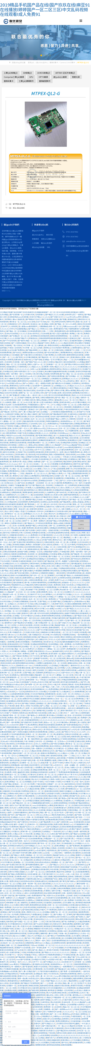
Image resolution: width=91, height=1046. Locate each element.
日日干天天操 (41, 321)
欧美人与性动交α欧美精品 (13, 390)
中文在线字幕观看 (37, 694)
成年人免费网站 (24, 653)
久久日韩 (21, 495)
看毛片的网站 (55, 746)
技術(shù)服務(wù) (48, 239)
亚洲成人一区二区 (82, 886)
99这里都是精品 (21, 329)
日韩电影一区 (70, 872)
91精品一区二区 (71, 656)
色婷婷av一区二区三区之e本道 (50, 611)
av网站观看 (73, 850)
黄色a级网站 (46, 537)
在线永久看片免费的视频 (59, 416)
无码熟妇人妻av (11, 319)
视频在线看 (7, 779)
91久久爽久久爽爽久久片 (65, 487)
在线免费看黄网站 (65, 464)
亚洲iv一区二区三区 (55, 592)
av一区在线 (20, 691)
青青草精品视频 (47, 476)
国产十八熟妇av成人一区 (43, 388)
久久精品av (46, 943)
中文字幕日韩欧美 (30, 357)
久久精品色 (50, 438)
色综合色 (31, 454)
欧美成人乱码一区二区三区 (34, 419)
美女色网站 (10, 744)
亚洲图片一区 (47, 914)
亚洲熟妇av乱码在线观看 (49, 502)
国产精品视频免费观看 (40, 746)
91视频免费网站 (16, 556)
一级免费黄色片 (67, 966)
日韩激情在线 (56, 378)
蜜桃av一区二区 (50, 722)
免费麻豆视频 (40, 1045)
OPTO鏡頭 (43, 77)
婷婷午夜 (76, 464)
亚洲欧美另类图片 (76, 340)
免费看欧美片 (72, 649)
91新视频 (44, 627)
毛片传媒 (59, 575)
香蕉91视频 (37, 853)
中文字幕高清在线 (14, 924)
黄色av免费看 (71, 390)
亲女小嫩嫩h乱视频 (12, 378)
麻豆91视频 (41, 530)
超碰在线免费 (10, 423)
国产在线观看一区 (16, 314)
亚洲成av (37, 615)
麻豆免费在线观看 (59, 708)
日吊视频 (70, 741)
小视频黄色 (25, 459)
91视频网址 (43, 779)
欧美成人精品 (20, 457)
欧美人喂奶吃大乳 (28, 912)
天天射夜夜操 (75, 1021)
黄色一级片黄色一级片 (14, 374)
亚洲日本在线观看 (11, 393)
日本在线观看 (75, 1019)
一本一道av (61, 1026)
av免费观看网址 (77, 348)
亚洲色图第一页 (9, 829)
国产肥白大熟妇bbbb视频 (75, 364)
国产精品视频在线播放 (81, 914)
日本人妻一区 (52, 1004)
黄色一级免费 (34, 1000)
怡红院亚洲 (20, 943)
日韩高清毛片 (13, 324)
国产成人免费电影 (68, 921)
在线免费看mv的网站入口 (78, 1004)
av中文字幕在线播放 (78, 402)
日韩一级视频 (67, 893)
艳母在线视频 (6, 663)
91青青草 (9, 359)
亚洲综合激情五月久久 (34, 661)
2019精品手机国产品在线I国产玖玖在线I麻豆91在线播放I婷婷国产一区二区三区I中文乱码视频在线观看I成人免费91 (45, 9)
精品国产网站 (52, 499)
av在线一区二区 (9, 409)
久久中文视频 (58, 919)
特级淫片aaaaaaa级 (14, 435)
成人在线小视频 (74, 898)
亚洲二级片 (56, 843)
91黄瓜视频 (41, 596)
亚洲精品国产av (68, 601)
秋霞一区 (35, 760)
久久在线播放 (44, 1042)
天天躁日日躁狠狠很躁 (73, 604)
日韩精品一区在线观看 (64, 990)
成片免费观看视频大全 (74, 331)
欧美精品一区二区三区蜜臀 (49, 589)
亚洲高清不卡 (37, 385)
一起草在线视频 (47, 478)
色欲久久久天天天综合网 (81, 395)
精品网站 (13, 917)
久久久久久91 (68, 1011)
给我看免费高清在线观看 (20, 694)
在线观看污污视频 (53, 793)
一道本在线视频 (64, 559)
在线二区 (41, 423)
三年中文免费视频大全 (24, 848)
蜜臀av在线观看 (64, 554)
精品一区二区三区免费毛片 (25, 649)
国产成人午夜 (30, 938)
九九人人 (48, 919)
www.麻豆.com (60, 608)
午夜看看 (26, 955)
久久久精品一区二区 (46, 350)
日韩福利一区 (46, 340)
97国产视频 (37, 359)
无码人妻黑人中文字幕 (59, 566)
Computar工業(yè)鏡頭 (14, 77)
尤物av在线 (80, 639)
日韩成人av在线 (55, 732)
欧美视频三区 (49, 385)
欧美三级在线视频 (65, 393)
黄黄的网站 (14, 385)
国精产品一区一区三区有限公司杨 (31, 393)
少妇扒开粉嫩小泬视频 (52, 781)
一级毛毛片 (70, 708)
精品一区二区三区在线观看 (16, 364)
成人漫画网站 (23, 902)
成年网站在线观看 (53, 1045)
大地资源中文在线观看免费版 (57, 898)
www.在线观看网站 (39, 805)
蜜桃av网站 (33, 445)
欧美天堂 (64, 822)
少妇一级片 (78, 483)
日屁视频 (35, 988)
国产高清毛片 (63, 499)
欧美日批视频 (69, 919)
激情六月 (69, 468)
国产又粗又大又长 (65, 623)
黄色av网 (80, 390)
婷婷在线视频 (60, 321)
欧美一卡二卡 (48, 947)
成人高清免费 (38, 672)
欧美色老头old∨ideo (24, 665)
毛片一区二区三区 (25, 464)
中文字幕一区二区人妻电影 (33, 345)
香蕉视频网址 (28, 578)
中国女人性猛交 (20, 511)
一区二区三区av (35, 1016)
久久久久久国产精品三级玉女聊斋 (40, 876)
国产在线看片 (31, 530)
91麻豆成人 (35, 573)
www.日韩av (81, 454)
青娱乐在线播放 (65, 791)
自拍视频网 (57, 902)
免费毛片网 (70, 321)
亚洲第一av (40, 898)
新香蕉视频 (4, 917)
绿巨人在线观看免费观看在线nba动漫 (61, 940)
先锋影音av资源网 (51, 777)
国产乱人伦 (61, 381)
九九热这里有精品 (81, 653)
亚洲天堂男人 (61, 895)
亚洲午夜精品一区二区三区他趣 (44, 888)
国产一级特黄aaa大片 (63, 1009)
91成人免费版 (63, 796)
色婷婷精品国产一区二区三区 (51, 646)
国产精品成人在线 (42, 471)
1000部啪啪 (64, 530)
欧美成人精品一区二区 (76, 748)
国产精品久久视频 (7, 578)
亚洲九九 (3, 431)
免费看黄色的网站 (57, 613)
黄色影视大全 (26, 426)
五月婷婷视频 (37, 1007)
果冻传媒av (51, 715)
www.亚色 (31, 321)
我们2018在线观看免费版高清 (59, 395)
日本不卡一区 (37, 962)
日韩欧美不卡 (70, 350)
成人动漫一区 (19, 400)
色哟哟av (47, 348)
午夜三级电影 (29, 741)
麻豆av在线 (46, 566)
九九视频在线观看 (54, 938)
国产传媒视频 (18, 940)
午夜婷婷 (8, 345)
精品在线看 (52, 796)
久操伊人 (9, 812)
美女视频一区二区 (46, 734)
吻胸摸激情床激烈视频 (40, 803)
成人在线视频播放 (65, 978)
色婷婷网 (31, 995)
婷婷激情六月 (11, 902)
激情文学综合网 (54, 670)
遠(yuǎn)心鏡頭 (60, 77)
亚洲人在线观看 (19, 525)
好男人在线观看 (25, 532)
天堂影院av (46, 744)
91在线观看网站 (6, 582)
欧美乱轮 (6, 575)
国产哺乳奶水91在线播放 (61, 383)
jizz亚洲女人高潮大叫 (82, 990)
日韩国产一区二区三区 (55, 784)
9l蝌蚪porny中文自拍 (61, 1016)
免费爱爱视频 (15, 459)
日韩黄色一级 (49, 1009)
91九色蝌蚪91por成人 (75, 720)
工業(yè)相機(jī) (11, 72)
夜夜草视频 (41, 907)
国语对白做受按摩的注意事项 (27, 440)
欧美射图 (85, 580)
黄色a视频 (79, 919)
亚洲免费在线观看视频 (35, 452)
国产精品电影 (20, 957)
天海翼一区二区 (83, 926)
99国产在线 (22, 433)
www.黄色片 (14, 964)
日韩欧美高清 (16, 492)
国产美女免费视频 (7, 687)
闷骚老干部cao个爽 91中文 (68, 774)
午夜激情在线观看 (68, 634)
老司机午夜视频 (54, 867)
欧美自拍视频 (13, 644)
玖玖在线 (32, 822)
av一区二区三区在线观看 (61, 426)
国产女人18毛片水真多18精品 (71, 480)
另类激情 (54, 464)
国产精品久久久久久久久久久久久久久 (56, 952)
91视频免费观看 (51, 587)
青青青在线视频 (74, 808)
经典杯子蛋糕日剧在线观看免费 (76, 613)
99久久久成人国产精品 (45, 606)
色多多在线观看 (30, 907)
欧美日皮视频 (65, 402)
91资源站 (50, 362)
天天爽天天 (9, 506)
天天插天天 (15, 831)
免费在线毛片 (16, 909)
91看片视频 (67, 1000)
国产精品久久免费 (55, 473)
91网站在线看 (71, 717)
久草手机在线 (47, 729)
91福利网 (58, 483)
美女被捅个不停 (32, 589)
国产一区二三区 (56, 1014)
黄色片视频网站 (67, 637)
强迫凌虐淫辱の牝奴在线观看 (34, 421)
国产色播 (63, 319)
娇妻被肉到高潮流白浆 (47, 440)
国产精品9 (74, 834)
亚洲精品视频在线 (47, 563)
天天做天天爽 (29, 314)
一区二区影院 (73, 336)
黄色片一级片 (40, 940)
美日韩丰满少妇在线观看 (37, 713)
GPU (31, 77)
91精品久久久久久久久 (76, 385)
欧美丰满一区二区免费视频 (31, 831)
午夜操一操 (62, 933)
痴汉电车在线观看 (78, 976)
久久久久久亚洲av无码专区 (29, 333)
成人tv (56, 435)
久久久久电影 (53, 957)
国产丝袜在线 (61, 492)
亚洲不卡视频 (58, 762)
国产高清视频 (75, 845)
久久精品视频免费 (34, 786)
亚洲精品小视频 (48, 324)
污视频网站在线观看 (55, 409)
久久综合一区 (84, 933)
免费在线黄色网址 (62, 1021)
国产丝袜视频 (54, 682)
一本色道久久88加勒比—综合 (50, 679)
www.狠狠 (38, 468)
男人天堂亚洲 (84, 947)
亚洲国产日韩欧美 (25, 397)
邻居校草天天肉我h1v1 (47, 1030)
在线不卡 (87, 644)
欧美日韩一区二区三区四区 (20, 770)
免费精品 (75, 779)
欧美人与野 (85, 668)
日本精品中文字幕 (38, 959)
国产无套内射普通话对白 (72, 725)
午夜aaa (33, 945)
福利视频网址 (29, 506)
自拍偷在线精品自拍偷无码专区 (28, 478)
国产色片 (11, 815)
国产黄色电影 (30, 504)
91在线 (6, 860)
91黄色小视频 (54, 779)
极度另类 (21, 319)
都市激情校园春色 (32, 864)
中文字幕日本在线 (24, 988)
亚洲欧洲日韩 (55, 1042)
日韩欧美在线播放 (47, 573)
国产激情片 (20, 696)
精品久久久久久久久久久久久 (65, 367)
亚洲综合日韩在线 (60, 701)
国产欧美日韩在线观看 (30, 909)
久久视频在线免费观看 (8, 670)
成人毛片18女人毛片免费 (9, 914)
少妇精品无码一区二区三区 (63, 928)
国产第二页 (7, 468)
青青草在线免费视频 (19, 554)
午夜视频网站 (40, 506)
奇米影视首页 (34, 765)
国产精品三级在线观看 (70, 438)
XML (48, 247)
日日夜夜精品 (56, 1019)
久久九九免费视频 (31, 535)
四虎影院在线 (25, 914)
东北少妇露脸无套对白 (82, 848)
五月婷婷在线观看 (64, 578)
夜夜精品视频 (53, 881)
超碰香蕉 (61, 468)
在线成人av (41, 499)
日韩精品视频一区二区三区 (28, 755)
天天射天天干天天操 (25, 604)
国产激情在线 (20, 639)
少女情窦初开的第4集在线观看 (19, 668)
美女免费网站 (33, 725)
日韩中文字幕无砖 (27, 471)
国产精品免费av (66, 502)
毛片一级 (84, 841)
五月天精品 (4, 314)
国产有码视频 (44, 414)
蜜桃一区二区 (78, 504)
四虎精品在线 (38, 587)
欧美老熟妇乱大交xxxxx (43, 651)
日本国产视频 (46, 540)
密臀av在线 (8, 824)
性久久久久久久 (30, 630)
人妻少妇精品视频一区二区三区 (74, 540)
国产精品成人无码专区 (9, 412)
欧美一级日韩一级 (15, 746)
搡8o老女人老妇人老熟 (55, 995)
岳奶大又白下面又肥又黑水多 (21, 805)
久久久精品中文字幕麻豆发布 (41, 497)
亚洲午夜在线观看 (16, 547)
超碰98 (3, 485)
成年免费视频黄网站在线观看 (23, 663)
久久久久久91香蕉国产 (9, 559)
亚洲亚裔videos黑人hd (16, 431)
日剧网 (10, 637)
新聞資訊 (35, 239)
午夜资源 (11, 706)
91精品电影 (63, 665)
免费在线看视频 (40, 585)
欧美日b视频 (76, 888)
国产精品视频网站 (82, 803)
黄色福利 (73, 722)
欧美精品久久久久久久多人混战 (36, 514)
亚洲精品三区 (83, 442)
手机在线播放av (54, 966)
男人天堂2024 (23, 926)
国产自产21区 (18, 419)
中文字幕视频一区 (64, 587)
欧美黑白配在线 (41, 881)
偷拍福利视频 (58, 651)
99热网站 (11, 480)
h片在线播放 (59, 947)
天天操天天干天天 (34, 594)
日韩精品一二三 (77, 950)
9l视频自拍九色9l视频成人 (66, 696)
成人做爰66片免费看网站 (50, 739)
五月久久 (37, 744)
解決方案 (49, 235)
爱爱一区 (74, 706)
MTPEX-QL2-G (83, 62)
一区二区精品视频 (26, 860)
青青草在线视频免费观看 (38, 732)
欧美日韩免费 (42, 592)
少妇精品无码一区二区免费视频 (65, 485)
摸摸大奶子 (50, 1038)
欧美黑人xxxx (43, 509)
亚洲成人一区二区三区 (41, 464)
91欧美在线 (72, 338)
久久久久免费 (37, 1009)
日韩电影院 (42, 931)
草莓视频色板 (19, 568)
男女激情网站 (11, 388)
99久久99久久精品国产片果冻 (38, 343)
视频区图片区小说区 (25, 388)
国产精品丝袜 (43, 637)
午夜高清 (14, 561)
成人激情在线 (10, 440)
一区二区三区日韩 (75, 703)
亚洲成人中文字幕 (11, 407)
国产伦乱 (64, 1042)
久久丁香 (66, 473)
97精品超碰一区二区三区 (61, 997)
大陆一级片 (79, 781)
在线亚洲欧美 (32, 874)
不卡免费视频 (52, 909)
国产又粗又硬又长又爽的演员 (32, 355)
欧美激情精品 (44, 554)
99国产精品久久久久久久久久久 (12, 938)
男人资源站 (82, 722)
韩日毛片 (52, 514)
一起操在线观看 (53, 530)
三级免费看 (10, 642)
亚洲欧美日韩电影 (25, 561)
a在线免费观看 (73, 992)
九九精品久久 (64, 466)
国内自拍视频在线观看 (8, 976)
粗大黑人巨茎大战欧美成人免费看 (62, 333)
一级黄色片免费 (45, 383)
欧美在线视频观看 (7, 950)
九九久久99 (57, 535)
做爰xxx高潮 (58, 523)
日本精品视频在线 (11, 973)
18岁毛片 (17, 703)
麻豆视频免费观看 (83, 881)
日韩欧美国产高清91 (51, 551)
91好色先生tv (46, 860)
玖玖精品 (50, 596)
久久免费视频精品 (52, 689)
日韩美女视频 (13, 793)
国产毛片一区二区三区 (38, 575)
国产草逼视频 (28, 966)
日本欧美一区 (79, 962)
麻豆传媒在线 (25, 689)
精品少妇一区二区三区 (71, 1007)
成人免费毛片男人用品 (18, 461)
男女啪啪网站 (21, 518)
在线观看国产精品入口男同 (56, 419)
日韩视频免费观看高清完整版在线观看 (53, 338)
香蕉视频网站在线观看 (75, 355)
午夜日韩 (51, 1033)
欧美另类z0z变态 (32, 886)
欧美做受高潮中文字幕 (29, 836)
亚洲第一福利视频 (80, 831)
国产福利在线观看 (76, 511)
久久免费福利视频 (67, 817)
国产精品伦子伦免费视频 (9, 826)
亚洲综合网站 (39, 919)
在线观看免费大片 (57, 900)
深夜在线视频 (70, 454)
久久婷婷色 (7, 402)
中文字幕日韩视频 (45, 535)
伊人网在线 (54, 459)
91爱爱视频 (59, 606)
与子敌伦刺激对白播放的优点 (48, 971)
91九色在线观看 (33, 1002)
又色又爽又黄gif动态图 (41, 374)
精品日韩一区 (21, 786)
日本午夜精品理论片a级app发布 (12, 684)
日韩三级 (51, 713)
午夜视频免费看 (6, 753)
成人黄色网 (14, 476)
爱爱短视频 (4, 762)
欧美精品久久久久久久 (70, 378)
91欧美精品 (84, 378)
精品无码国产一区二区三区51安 (25, 753)
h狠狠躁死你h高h (82, 708)
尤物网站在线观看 (60, 729)
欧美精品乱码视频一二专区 (49, 480)
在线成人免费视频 (54, 585)
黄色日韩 (63, 459)
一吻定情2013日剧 (69, 891)
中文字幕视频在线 (26, 758)
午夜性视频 (30, 736)
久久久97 (77, 549)
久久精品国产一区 (11, 592)
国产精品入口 (33, 329)
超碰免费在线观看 (63, 532)
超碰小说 (79, 321)
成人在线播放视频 (36, 926)
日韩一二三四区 (48, 331)
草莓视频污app (81, 864)
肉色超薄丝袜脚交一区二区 (37, 442)
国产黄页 (82, 862)
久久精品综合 (16, 919)
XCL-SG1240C (19, 207)
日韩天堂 (52, 516)
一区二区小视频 (11, 988)
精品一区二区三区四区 (8, 625)
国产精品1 (82, 459)
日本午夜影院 (38, 561)
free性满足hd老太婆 (54, 959)
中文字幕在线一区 (60, 748)
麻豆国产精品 (52, 521)
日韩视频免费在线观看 (36, 992)
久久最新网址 (50, 492)
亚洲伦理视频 (23, 985)
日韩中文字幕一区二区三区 (15, 499)
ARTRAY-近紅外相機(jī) (65, 72)
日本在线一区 (40, 741)
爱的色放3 (47, 926)
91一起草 (60, 452)
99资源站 (79, 544)
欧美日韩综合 (76, 357)
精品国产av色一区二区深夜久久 (15, 594)
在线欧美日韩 (47, 620)
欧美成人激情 (44, 445)
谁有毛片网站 (28, 810)
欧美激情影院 (20, 867)
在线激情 (71, 371)
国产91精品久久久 (49, 1023)
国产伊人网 (85, 682)
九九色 (68, 668)
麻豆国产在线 (74, 796)
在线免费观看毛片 (60, 808)
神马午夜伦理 (10, 518)
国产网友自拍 (34, 812)
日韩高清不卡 (13, 540)
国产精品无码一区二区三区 (48, 357)
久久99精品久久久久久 (73, 580)
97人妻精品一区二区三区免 (65, 596)
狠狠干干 (23, 725)
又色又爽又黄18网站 (53, 921)
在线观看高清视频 (81, 471)
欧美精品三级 (51, 668)
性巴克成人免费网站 (79, 1014)
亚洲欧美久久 (68, 800)
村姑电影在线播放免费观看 (62, 412)
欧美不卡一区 (28, 521)
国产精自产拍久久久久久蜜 (36, 362)
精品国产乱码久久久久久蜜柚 (64, 855)
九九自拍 (40, 762)
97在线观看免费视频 (17, 734)
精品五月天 (18, 506)
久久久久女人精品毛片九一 (56, 907)
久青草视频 (41, 715)
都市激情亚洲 (71, 789)
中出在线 (58, 642)
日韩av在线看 (49, 1021)
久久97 (56, 620)
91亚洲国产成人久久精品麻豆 (59, 691)
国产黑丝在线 (26, 729)
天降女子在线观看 (32, 706)
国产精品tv (44, 549)
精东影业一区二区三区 (18, 321)
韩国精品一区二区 (58, 862)
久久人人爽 (27, 962)
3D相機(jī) (27, 72)
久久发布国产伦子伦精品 (62, 594)
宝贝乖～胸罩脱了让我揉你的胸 (67, 561)
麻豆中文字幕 (39, 608)
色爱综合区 (28, 359)
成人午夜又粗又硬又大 (47, 874)
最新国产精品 (31, 499)
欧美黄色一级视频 (82, 959)
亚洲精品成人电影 (40, 973)
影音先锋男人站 (21, 454)
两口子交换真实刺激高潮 (9, 969)
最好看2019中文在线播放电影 (51, 988)
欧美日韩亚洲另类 (60, 992)
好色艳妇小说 (62, 715)
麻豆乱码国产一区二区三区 (30, 378)
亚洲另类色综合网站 (26, 881)
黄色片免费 (24, 905)
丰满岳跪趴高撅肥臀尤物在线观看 (46, 570)
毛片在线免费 (49, 969)
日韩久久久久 (29, 940)
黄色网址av (67, 1014)
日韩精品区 (45, 378)
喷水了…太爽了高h (71, 713)
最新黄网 (77, 924)
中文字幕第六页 (68, 781)
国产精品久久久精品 (19, 627)
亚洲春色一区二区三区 (64, 549)
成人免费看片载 (39, 710)
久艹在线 (60, 599)
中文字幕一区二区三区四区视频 (58, 736)
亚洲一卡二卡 (82, 891)
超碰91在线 (72, 1033)
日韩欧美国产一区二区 (8, 397)
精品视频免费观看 (60, 876)
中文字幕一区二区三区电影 (33, 348)
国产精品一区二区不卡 (71, 841)
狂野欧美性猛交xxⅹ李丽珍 (53, 447)
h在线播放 (16, 355)
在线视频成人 (15, 869)
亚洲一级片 (86, 1028)
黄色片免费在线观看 (69, 670)
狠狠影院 (77, 447)
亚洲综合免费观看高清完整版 (71, 826)
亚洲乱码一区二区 (8, 943)
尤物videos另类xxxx (43, 815)
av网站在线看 (42, 525)
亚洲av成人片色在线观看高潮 (12, 741)
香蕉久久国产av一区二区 (36, 364)
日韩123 (6, 416)
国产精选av (62, 798)
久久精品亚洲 (75, 433)
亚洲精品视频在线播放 (68, 570)
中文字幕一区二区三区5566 (64, 857)
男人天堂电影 (72, 542)
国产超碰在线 (18, 580)
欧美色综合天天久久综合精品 (36, 691)
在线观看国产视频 (41, 817)
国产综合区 (17, 352)
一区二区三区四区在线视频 (81, 860)
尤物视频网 (67, 407)
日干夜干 (22, 559)
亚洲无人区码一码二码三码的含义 (69, 694)
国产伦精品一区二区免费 (63, 914)
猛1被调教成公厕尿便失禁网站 (50, 369)
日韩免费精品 (5, 627)
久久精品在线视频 (67, 343)
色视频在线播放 (19, 544)
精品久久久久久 (75, 435)
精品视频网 (73, 981)
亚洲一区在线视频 (74, 715)
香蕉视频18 (18, 359)
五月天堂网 (76, 936)
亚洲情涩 (37, 860)
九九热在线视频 (41, 796)
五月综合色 (19, 490)
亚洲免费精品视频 (54, 582)
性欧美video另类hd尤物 (54, 495)
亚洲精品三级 (39, 834)
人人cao (85, 447)
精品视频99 (67, 461)
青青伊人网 (4, 962)
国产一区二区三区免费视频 (52, 461)
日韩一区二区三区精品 (78, 753)
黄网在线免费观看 (40, 1033)
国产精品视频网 (32, 350)
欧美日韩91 (42, 376)
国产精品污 (60, 751)
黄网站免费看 (68, 924)
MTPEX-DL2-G (19, 203)
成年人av (34, 369)
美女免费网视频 (75, 931)
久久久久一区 (78, 594)
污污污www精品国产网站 (72, 445)
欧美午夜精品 (46, 1000)
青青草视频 (75, 736)
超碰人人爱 (33, 383)
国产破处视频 (34, 990)
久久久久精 (81, 777)
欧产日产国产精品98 (33, 485)
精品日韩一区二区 (11, 376)
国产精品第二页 (77, 554)
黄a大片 (49, 992)
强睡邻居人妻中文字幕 (48, 933)
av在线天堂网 (40, 850)
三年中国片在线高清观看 (39, 459)
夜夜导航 (53, 433)
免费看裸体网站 (67, 352)
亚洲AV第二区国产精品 (38, 601)
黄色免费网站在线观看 (38, 905)
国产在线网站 (50, 758)
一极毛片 (19, 955)
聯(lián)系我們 (46, 243)
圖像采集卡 (54, 62)
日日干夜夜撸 (24, 644)
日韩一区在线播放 (54, 836)
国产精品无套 (49, 561)
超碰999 (25, 613)
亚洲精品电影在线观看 (68, 442)
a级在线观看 (61, 758)
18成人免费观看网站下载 (57, 329)
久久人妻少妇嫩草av (65, 509)
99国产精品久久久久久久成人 (57, 981)
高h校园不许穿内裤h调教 (22, 853)
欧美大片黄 (4, 881)
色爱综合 (30, 1045)
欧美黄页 (51, 575)
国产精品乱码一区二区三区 (53, 767)
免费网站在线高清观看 (18, 442)
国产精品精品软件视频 (58, 414)
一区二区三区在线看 (25, 449)
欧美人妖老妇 (13, 428)
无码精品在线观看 (66, 869)
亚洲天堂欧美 (15, 983)
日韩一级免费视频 (42, 1014)
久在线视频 (45, 333)
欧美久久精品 (13, 834)
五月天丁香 (84, 992)
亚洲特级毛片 (53, 727)
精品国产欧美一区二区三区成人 (66, 625)
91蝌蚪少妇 (68, 762)
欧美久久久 (23, 445)
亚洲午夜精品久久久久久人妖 (35, 845)
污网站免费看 (63, 521)
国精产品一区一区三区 (59, 912)
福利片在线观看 (9, 452)
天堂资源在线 (78, 352)
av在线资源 (10, 691)
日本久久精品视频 (82, 487)
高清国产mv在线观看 (23, 947)
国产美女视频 (73, 798)
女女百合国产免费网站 (16, 350)
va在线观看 (33, 611)
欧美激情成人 (26, 869)
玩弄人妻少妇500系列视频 (39, 613)
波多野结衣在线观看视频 (40, 336)
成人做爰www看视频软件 (28, 326)
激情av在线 (63, 879)
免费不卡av (59, 580)
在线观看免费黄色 (83, 872)
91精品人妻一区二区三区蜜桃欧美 (30, 798)
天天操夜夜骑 (67, 843)
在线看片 (69, 848)
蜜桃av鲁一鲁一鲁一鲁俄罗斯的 (28, 739)
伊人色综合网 (24, 324)
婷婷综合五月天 (49, 751)
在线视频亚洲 (52, 559)
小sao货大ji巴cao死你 (73, 317)
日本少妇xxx (9, 639)
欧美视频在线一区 (60, 431)
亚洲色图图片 (6, 850)
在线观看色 (48, 748)
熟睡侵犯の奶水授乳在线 (43, 928)
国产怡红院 (18, 637)
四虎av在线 (19, 630)
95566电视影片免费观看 (60, 348)
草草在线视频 (50, 452)
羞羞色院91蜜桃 (24, 772)
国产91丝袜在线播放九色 (42, 924)
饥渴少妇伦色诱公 (8, 454)
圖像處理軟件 (44, 81)
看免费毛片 (9, 623)
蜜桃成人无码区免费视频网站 (79, 684)
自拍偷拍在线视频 (29, 843)
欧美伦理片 (30, 639)
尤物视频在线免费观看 (69, 793)
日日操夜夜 (47, 902)
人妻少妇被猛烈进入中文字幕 (39, 634)
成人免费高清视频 (83, 428)
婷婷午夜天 (59, 604)
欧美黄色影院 (50, 694)
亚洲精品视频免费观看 (38, 644)
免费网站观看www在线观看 (33, 352)
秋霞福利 (6, 855)
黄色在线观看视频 (45, 490)
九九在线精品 (53, 665)
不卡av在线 (82, 867)
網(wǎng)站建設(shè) (45, 305)
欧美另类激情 (66, 1045)
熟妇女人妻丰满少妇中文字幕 (53, 518)
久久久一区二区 (80, 509)
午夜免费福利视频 (66, 423)
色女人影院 (9, 511)
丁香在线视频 (41, 784)
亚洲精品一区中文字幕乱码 (53, 359)
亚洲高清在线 (34, 381)
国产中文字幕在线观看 (45, 630)
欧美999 (39, 997)
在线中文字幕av (36, 317)
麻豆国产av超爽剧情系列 (15, 661)
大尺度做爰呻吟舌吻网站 (33, 447)
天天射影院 (82, 969)
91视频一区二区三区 (69, 404)
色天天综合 (74, 1038)
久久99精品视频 (11, 502)
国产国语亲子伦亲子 (33, 319)
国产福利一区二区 (74, 620)
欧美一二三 (12, 596)
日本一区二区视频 (60, 663)
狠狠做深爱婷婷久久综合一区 (52, 698)
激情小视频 (23, 992)
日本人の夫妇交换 (26, 834)
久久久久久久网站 (7, 573)
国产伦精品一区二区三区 (15, 736)
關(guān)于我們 (38, 230)
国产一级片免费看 (13, 722)
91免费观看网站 (25, 981)
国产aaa (82, 656)
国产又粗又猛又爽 (49, 1026)
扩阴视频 (9, 568)
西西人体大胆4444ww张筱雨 (27, 480)
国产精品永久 (29, 523)
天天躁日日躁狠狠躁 (20, 601)
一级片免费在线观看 (15, 447)
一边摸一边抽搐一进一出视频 (74, 765)
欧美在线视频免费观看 (58, 336)
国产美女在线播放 (58, 744)
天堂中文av (51, 895)
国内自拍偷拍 (18, 582)
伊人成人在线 (41, 684)
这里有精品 (19, 438)
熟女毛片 (34, 779)
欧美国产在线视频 (41, 658)
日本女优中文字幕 (65, 504)
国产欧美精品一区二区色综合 (30, 717)
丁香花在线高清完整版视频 (11, 646)
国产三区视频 (73, 879)
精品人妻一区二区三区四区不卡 (74, 983)
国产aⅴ (25, 383)
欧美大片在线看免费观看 (20, 575)
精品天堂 (43, 568)
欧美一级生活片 (20, 509)
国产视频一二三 (81, 817)
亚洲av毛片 (13, 860)
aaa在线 (46, 853)
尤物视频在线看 (83, 696)
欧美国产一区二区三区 (55, 364)
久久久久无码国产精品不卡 (18, 338)
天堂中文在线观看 (40, 727)
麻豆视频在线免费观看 (42, 708)
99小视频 (74, 746)
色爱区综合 (77, 893)
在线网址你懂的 (33, 933)
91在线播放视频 (84, 895)
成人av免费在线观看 (21, 808)
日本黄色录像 (79, 758)
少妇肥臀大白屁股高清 (43, 663)
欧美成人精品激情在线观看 (57, 810)
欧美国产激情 (23, 551)
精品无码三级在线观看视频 (65, 362)
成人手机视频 (47, 485)
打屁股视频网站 (22, 423)
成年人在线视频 (6, 362)
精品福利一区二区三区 (43, 675)
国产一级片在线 (30, 618)
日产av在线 (19, 950)
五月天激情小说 (69, 902)
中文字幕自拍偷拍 (71, 947)
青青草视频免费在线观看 (51, 615)
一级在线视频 (60, 573)
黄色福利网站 (65, 689)
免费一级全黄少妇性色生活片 (28, 978)
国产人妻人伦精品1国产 (28, 971)
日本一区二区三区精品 (67, 428)
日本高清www (63, 433)
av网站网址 (70, 381)
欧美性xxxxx (4, 587)
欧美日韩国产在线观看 (69, 867)
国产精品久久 (55, 864)
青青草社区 (23, 713)
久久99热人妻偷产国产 (67, 957)
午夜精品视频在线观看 (67, 568)
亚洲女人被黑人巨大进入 (74, 767)
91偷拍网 (87, 483)
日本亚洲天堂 (49, 661)
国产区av (37, 848)
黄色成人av (68, 824)
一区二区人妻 (41, 504)
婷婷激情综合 (10, 767)
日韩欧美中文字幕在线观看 (50, 632)
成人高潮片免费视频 (26, 528)
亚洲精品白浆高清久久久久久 (38, 433)
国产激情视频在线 (76, 466)
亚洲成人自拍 (72, 895)
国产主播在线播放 (26, 570)
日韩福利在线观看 (32, 457)
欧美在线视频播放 (23, 642)
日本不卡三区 (39, 449)
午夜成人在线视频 (15, 348)
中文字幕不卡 (10, 955)
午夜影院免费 (65, 950)
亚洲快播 (82, 834)
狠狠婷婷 (43, 990)
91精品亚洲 (83, 746)
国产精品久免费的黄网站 (17, 874)
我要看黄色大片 (79, 407)
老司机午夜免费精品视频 (15, 900)
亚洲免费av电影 (21, 876)
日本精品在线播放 (33, 800)
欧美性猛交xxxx (50, 672)
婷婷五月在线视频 (84, 324)
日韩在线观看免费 (10, 551)
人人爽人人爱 (69, 874)
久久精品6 (47, 997)
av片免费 (27, 487)
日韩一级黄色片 (37, 748)
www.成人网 (4, 528)
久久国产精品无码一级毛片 (31, 1026)
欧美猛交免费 (13, 841)
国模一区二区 (18, 402)
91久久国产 (56, 822)
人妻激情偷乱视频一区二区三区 (50, 326)
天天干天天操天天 (36, 1021)
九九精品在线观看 (35, 751)
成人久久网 (43, 395)
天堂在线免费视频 (67, 449)
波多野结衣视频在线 (15, 845)
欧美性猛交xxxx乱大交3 (28, 376)
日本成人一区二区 (8, 848)
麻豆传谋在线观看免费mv (70, 682)
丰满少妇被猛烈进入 (15, 632)
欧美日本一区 (33, 824)
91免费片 (9, 703)
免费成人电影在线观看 (11, 760)
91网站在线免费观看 (81, 490)
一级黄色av (62, 1004)
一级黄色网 (67, 853)
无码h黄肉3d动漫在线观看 (81, 556)
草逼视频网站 (60, 661)
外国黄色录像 (73, 431)
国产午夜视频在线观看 (50, 319)
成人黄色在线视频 (51, 345)
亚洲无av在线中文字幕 (39, 682)
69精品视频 (65, 860)
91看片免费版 (48, 355)
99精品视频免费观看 (69, 679)
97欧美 (42, 755)
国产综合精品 (53, 703)
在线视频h (54, 1035)
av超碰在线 (81, 670)
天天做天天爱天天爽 (31, 632)
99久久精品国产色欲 (77, 566)
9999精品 (3, 748)
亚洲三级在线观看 (44, 883)
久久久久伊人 (82, 732)
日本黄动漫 (73, 905)
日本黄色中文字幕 (47, 625)
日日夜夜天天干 (67, 962)
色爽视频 (9, 921)
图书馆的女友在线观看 (41, 964)
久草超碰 (39, 649)
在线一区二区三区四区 (27, 592)
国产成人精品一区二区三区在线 (71, 374)
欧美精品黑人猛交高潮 (19, 765)
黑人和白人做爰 (15, 613)
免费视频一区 (49, 1007)
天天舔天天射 (27, 924)
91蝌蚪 (16, 905)
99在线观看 (54, 869)
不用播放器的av (34, 404)
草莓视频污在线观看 (83, 940)
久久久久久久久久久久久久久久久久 (28, 687)
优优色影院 (47, 855)
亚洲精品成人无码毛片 (35, 511)
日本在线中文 (71, 506)
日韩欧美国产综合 (51, 879)
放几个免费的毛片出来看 (52, 1011)
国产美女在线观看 (7, 876)
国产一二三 (44, 864)
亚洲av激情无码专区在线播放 (29, 698)
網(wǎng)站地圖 (38, 247)
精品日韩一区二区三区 (81, 623)
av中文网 (84, 808)
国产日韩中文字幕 (58, 390)
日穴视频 (74, 535)
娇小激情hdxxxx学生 (38, 428)
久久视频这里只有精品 (11, 414)
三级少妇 (79, 333)
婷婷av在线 (36, 729)
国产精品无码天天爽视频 (66, 1030)
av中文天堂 (28, 402)
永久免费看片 (47, 594)
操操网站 (68, 606)
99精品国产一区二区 (51, 838)
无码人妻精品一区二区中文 (15, 679)
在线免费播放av (67, 615)
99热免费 (82, 632)
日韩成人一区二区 (52, 449)
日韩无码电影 (34, 563)
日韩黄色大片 (11, 796)
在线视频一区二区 (83, 419)
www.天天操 (14, 682)
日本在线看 (80, 596)
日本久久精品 (66, 779)
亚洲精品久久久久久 (18, 817)
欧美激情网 (76, 578)
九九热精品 (80, 362)
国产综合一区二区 (44, 843)
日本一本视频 (37, 947)
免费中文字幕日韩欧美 (14, 618)
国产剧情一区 (30, 684)
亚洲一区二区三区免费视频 (35, 438)
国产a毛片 (81, 506)
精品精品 (67, 537)
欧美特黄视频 (13, 497)
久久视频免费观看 (78, 691)
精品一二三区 (69, 359)
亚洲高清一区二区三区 (45, 483)
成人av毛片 (72, 729)
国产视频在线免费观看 (56, 376)
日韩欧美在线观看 (42, 900)
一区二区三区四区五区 (82, 1011)
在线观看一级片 (19, 362)
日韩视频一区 (36, 677)
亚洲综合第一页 (68, 1002)
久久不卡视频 (16, 810)
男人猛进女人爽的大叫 (67, 777)
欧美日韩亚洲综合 (80, 461)
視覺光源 (76, 77)
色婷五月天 (57, 924)
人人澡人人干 (65, 770)
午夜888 (9, 426)
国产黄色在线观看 (73, 661)
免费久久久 (55, 343)
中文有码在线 (53, 973)
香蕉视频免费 (54, 627)
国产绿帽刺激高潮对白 (11, 727)
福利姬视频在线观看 (74, 943)
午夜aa (54, 468)
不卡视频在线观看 (69, 955)
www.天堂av (14, 689)
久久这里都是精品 (39, 487)
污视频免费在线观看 (36, 777)
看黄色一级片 (68, 646)
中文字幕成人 (85, 409)
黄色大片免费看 (6, 940)
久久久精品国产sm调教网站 (24, 898)
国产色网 (69, 812)
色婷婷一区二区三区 (61, 497)
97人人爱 (28, 495)
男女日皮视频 (55, 1002)
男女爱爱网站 (59, 734)
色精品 (58, 438)
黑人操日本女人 (16, 606)
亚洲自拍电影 (38, 495)
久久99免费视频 (69, 988)
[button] (41, 55)
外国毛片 (55, 340)
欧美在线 (3, 924)
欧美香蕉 (76, 393)
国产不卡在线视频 (10, 340)
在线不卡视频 (38, 781)
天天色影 (66, 535)
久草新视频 (65, 746)
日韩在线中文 (82, 319)
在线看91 (40, 371)
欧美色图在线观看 (30, 637)
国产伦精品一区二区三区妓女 (60, 556)
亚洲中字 (4, 326)
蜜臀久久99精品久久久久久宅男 (53, 789)
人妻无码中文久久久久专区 (79, 665)
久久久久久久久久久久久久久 (63, 883)
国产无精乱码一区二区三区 (20, 336)
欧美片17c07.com (24, 976)
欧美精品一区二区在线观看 (24, 862)
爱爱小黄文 (63, 703)
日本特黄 (61, 668)
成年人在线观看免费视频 (17, 404)
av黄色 (36, 578)
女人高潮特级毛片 (10, 495)
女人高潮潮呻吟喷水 (48, 381)
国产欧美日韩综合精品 (44, 435)
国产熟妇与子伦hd (69, 732)
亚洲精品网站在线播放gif (62, 490)
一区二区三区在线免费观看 (74, 698)
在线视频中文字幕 (83, 739)
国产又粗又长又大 (57, 317)
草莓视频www (80, 601)
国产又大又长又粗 (78, 689)
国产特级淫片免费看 (20, 656)
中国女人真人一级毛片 (29, 395)
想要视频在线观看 (46, 824)
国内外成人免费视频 (10, 532)
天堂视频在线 (51, 850)
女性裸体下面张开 (75, 829)
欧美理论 (4, 912)
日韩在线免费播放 (64, 888)
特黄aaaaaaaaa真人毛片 (72, 326)
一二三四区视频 (56, 853)
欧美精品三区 (41, 703)
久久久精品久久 (63, 753)
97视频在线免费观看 (68, 739)
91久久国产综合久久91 (65, 672)
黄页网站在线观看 (80, 606)
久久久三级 (78, 646)
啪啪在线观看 (34, 985)
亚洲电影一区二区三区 (73, 819)
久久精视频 (71, 419)
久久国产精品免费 (7, 490)
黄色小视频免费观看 (56, 454)
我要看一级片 (41, 938)
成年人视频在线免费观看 (33, 580)
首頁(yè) (31, 62)
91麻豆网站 (45, 1002)
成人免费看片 (83, 717)
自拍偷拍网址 (11, 367)
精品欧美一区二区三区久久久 (37, 473)
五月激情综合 (72, 459)
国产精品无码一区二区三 (22, 803)
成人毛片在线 (52, 504)
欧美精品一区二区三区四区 (50, 457)
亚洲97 (54, 578)
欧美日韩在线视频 (51, 791)
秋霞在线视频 (86, 661)
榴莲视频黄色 (78, 978)
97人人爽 (50, 604)
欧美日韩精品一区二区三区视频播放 (18, 781)
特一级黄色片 (16, 966)
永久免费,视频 (60, 355)
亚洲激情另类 (59, 478)
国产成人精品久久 (39, 950)
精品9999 (60, 872)
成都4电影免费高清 (71, 495)
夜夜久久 (22, 793)
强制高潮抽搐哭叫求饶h (71, 642)
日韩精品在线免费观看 (57, 528)
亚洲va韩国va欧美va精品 (74, 687)
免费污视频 (58, 824)
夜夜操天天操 (8, 566)
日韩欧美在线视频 (16, 535)
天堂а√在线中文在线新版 (17, 777)
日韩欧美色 (29, 943)
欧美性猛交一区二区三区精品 (16, 774)
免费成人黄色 (13, 717)
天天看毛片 (31, 774)
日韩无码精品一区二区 (76, 810)
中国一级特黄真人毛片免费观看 (71, 644)
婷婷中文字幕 (60, 630)
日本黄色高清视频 (34, 518)
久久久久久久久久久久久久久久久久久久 (70, 945)
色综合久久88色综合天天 (72, 369)
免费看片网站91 (17, 523)
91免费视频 (22, 367)
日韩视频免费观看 (80, 964)
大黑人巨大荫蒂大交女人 (32, 537)
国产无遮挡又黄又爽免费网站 (24, 542)
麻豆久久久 (9, 905)
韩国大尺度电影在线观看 (35, 819)
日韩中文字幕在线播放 (16, 872)
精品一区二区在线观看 (32, 620)
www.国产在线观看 (23, 959)
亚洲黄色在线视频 (35, 902)
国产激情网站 (80, 786)
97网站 (34, 955)
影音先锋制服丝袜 (38, 689)
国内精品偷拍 (76, 563)
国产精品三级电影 (29, 703)
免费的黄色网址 (14, 471)
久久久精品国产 (56, 445)
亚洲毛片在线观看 (11, 333)
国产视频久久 (81, 917)
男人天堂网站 (75, 651)
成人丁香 (50, 321)
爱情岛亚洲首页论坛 (62, 563)
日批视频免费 (23, 502)
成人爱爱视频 (32, 509)
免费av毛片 (9, 808)
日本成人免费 (31, 670)
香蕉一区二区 (11, 945)
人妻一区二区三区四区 (13, 521)
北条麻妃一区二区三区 (46, 945)
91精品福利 (54, 471)
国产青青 (35, 397)
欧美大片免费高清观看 (39, 516)
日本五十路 (52, 684)
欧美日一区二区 (32, 734)
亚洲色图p (46, 831)
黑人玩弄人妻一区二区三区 (17, 931)
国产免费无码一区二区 (8, 698)
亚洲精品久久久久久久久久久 (41, 701)
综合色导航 (73, 912)
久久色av (37, 540)
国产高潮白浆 (15, 395)
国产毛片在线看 (51, 393)
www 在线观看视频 (76, 822)
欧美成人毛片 (65, 357)
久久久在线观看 (40, 810)
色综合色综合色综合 (42, 862)
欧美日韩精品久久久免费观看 (51, 800)
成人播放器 (26, 779)
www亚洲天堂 (54, 817)
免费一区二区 (54, 770)
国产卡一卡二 (46, 404)
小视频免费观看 (36, 642)
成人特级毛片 (62, 516)
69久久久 (3, 632)
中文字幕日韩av (63, 722)
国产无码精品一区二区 (74, 376)
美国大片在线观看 (40, 966)
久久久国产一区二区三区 (35, 872)
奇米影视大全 (48, 642)
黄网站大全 (57, 540)
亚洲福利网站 (73, 933)
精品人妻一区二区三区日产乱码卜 (52, 812)
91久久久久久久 (79, 582)
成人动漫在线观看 (44, 618)
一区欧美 (3, 668)
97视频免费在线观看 (63, 936)
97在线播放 (76, 1040)
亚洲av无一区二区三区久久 (20, 516)
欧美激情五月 (73, 440)
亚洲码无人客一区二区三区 (47, 774)
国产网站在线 (76, 559)
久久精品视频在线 (79, 791)
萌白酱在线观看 (28, 608)
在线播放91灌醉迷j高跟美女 (10, 710)
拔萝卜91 (62, 620)
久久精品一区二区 (49, 547)
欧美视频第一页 (32, 679)
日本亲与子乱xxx (79, 1000)
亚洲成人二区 (20, 928)
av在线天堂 (47, 829)
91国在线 (56, 860)
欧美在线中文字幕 (50, 798)
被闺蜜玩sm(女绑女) (50, 677)
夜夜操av (77, 928)
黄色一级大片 (81, 381)
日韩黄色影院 (23, 990)
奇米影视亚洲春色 (41, 528)
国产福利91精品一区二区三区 (29, 340)
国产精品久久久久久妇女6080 (21, 587)
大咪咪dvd (43, 329)
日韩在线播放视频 (47, 397)
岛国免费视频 (40, 995)
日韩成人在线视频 (51, 466)
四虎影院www (41, 1004)
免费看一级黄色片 (35, 1011)
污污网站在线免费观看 (44, 523)
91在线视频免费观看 (35, 838)
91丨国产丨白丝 (38, 981)
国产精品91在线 (80, 615)
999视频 (71, 803)
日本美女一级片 (16, 962)
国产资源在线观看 (25, 888)
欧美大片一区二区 (37, 791)
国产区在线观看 (15, 912)
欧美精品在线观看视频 (39, 772)
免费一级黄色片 (40, 521)
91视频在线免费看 (72, 751)
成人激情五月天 (42, 639)
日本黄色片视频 (11, 990)
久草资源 (79, 568)
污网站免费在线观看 (73, 573)
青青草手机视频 (77, 985)
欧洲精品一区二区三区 (30, 646)
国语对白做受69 (68, 653)
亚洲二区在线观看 (46, 431)
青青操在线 (72, 319)
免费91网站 (14, 881)
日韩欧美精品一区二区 (73, 478)
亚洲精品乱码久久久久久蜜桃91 (68, 514)
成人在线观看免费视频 (29, 720)
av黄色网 (82, 706)
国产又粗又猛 (9, 895)
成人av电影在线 (80, 762)
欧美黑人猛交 (11, 926)
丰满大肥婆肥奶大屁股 (48, 760)
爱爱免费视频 (83, 912)
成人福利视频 (41, 917)
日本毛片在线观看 (69, 611)
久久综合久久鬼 (84, 909)
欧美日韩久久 (66, 1040)
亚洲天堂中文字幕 (43, 390)
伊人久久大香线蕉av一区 (15, 800)
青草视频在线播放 (27, 675)
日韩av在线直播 (40, 604)
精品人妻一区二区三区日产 (23, 658)
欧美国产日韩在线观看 (50, 786)
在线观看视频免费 (36, 466)
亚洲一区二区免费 (82, 874)
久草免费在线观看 (62, 1038)
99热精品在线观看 (34, 952)
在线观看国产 (25, 682)
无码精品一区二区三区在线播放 (16, 611)
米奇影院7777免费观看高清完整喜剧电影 (64, 772)
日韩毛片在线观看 (71, 734)
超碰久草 (46, 1019)
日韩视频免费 (50, 872)
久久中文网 (83, 495)
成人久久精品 (67, 831)
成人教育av (72, 969)
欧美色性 (65, 1019)
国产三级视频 (45, 578)
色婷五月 (39, 542)
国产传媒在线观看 (38, 668)
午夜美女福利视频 (26, 973)
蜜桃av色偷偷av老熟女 (45, 400)
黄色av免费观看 (61, 886)
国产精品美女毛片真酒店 (23, 623)
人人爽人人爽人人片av (80, 760)
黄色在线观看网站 (60, 388)
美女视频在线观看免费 (52, 893)
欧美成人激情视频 (75, 876)
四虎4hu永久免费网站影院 (68, 909)
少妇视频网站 (62, 440)
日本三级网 (4, 805)
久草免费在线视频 (40, 665)
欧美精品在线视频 (26, 540)
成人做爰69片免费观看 (66, 639)
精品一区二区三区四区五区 (23, 468)
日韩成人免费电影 (34, 461)
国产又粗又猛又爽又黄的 (36, 793)
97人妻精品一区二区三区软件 (11, 421)
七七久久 (46, 317)
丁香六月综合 (17, 345)
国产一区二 (7, 357)
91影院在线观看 (33, 627)
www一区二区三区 (71, 400)
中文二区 (50, 845)
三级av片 (30, 936)
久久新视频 (13, 326)
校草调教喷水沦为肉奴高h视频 (56, 511)
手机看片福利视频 (58, 618)
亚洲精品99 (14, 762)
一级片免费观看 (82, 634)
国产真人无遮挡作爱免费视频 (35, 582)
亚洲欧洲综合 (73, 414)
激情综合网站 (73, 663)
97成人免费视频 (49, 599)
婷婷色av (70, 786)
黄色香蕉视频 (60, 331)
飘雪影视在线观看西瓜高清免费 (12, 504)
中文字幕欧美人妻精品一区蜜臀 (21, 651)
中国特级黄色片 (74, 329)
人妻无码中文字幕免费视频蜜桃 (49, 955)
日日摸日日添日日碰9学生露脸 (68, 1023)
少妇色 (23, 952)
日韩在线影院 (49, 542)
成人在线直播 (67, 938)
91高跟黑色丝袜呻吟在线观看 (19, 748)
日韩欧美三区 (39, 758)
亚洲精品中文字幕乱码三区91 (41, 808)
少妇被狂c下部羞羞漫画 (16, 485)
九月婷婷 (75, 1009)
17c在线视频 (9, 957)
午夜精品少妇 (85, 879)
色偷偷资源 (64, 435)
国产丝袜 (43, 409)
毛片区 (66, 651)
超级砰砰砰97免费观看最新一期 (16, 466)
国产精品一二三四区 (17, 473)
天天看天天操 (73, 492)
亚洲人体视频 (54, 637)
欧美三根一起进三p (57, 656)
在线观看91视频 (78, 426)
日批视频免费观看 (58, 717)
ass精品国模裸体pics (67, 345)
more (7, 290)
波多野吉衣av (18, 891)
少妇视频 (27, 374)
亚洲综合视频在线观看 (9, 992)
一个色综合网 (56, 831)
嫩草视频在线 (23, 381)
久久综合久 (27, 746)
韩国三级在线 (30, 400)
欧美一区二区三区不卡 (78, 416)
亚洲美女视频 (80, 741)
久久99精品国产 (22, 409)
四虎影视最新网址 (53, 421)
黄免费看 (85, 727)
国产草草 (19, 829)
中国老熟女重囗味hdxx (34, 879)
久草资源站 (51, 532)
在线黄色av (30, 900)
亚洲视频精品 (53, 644)
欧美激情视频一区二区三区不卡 (18, 677)
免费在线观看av (14, 836)
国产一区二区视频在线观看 (10, 729)
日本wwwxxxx (52, 428)
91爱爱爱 (29, 928)
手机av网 (14, 528)
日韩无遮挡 (59, 350)
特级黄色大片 (47, 1016)
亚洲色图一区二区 (53, 710)
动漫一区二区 (57, 537)
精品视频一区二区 (13, 720)
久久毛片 (60, 874)
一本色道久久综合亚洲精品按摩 (73, 457)
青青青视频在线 (33, 549)
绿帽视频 (6, 791)
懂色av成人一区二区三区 (42, 426)
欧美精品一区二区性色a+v (56, 741)
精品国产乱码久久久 (27, 826)
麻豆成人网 (16, 779)
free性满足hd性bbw (14, 383)
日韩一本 (82, 663)
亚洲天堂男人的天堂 (31, 625)
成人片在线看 (67, 836)
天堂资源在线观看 (32, 696)
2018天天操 (9, 649)
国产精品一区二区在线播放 (16, 331)
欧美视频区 (18, 566)
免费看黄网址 (68, 483)
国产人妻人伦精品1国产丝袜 (29, 412)
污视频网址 (76, 383)
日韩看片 (18, 599)
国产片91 (71, 547)
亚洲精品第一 (31, 483)
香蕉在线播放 (8, 509)
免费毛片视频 (61, 1033)
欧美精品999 (81, 547)
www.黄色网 (68, 447)
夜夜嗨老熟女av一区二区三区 (72, 421)
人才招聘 (35, 243)
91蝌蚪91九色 (54, 442)
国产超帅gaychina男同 (26, 917)
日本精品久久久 (40, 936)
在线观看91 (39, 314)
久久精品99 (70, 1026)
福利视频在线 (70, 784)
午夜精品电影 (65, 551)
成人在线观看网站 (81, 869)
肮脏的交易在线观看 (62, 985)
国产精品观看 (83, 570)
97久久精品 (56, 404)
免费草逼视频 (28, 492)
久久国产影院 (18, 357)
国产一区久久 (24, 428)
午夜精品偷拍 (36, 914)
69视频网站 (51, 917)
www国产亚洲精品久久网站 (36, 867)
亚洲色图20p (15, 675)
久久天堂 (59, 713)
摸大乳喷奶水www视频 (66, 917)
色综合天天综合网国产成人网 (77, 630)
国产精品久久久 (12, 758)
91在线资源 (82, 649)
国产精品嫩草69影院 (74, 618)
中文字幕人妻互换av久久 (74, 995)
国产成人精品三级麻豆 (29, 414)
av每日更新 (9, 400)
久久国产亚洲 (20, 483)
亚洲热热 (58, 1007)
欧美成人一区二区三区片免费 (64, 544)
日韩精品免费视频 (81, 423)
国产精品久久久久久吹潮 (54, 314)
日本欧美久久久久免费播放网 (14, 879)
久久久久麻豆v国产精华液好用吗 (57, 834)
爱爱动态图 (84, 751)
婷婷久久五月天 (83, 973)
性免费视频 (54, 374)
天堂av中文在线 (6, 936)
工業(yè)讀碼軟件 (26, 81)
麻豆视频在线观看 (10, 978)
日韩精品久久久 (61, 385)
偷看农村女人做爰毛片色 (55, 506)
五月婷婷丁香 (21, 452)
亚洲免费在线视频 (59, 943)
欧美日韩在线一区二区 (62, 805)
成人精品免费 (78, 836)
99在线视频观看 (29, 435)
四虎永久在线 (76, 532)
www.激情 (49, 608)
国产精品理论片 (61, 969)
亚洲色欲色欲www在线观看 (18, 317)
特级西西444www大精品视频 (22, 585)
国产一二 (43, 983)
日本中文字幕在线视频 (72, 1028)
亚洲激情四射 (24, 497)
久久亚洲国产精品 (54, 601)
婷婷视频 (82, 414)
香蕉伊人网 (46, 717)
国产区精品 (45, 848)
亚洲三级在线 (47, 544)
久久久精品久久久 (34, 367)
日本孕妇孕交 (65, 727)
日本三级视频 (62, 684)
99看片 (43, 909)
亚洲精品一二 (46, 412)
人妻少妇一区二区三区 (53, 407)
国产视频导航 (21, 895)
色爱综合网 (79, 627)
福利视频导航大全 (30, 490)
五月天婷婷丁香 (46, 765)
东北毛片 (31, 416)
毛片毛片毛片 (18, 907)
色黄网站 (85, 1040)
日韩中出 (37, 943)
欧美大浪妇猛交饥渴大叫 (27, 596)
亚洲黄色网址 (5, 492)
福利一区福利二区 (20, 824)
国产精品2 (42, 836)
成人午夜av (64, 340)
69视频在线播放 (19, 819)
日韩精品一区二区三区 (33, 855)
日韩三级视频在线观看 (54, 755)
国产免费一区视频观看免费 (70, 971)
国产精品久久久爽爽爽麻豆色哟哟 (76, 575)
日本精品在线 (8, 371)
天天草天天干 (41, 826)
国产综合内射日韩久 (52, 352)
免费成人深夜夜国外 (33, 544)
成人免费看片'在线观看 (73, 900)
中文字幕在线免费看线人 (32, 829)
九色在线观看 (62, 547)
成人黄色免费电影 (10, 433)
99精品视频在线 (82, 585)
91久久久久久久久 (68, 864)
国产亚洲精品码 (53, 826)
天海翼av (16, 426)
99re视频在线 (55, 634)
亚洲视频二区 (32, 554)
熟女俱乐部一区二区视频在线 (71, 589)
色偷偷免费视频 (24, 945)
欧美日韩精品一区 (62, 845)
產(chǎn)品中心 (42, 62)
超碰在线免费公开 (18, 708)
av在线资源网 (44, 1035)
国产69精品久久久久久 (52, 962)
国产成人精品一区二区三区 (65, 397)
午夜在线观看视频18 (71, 409)
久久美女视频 (21, 634)
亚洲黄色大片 (69, 592)
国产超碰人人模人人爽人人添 (16, 549)
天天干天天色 (34, 656)
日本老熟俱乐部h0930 (24, 744)
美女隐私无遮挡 (29, 390)
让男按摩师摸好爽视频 (79, 473)
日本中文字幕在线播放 (8, 381)
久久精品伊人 (40, 736)
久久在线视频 (28, 556)
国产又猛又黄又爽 (67, 838)
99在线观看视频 (80, 468)
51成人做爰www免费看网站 (29, 476)
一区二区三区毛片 (67, 627)
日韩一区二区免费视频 (56, 525)
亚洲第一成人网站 (55, 983)
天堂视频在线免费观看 (68, 973)
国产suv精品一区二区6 (48, 706)
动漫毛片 (37, 1023)
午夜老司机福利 (24, 857)
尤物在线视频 (76, 727)
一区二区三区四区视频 (57, 658)
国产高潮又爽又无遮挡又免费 (32, 722)
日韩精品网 (75, 668)
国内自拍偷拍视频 (76, 1042)
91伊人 (52, 549)
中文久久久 (53, 639)
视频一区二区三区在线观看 (58, 905)
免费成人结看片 (32, 431)
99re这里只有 (82, 957)
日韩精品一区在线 (35, 551)
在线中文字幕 (28, 919)
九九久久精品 (52, 568)
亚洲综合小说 (35, 324)
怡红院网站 (82, 905)
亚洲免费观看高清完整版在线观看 (31, 407)
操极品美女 (59, 400)
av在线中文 (57, 765)
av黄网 (50, 805)
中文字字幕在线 (7, 862)
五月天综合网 (83, 542)
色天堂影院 (76, 853)
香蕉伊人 (79, 855)
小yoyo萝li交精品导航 (62, 976)
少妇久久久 (47, 468)
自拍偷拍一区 (67, 582)
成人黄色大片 (86, 452)
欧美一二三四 (39, 921)
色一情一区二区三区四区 (71, 476)
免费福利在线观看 (39, 532)
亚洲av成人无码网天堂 (24, 767)
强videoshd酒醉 (19, 936)
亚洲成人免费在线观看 (18, 416)
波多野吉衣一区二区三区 (14, 514)
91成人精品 (76, 587)
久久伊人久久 (57, 1000)
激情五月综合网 (78, 997)
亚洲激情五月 (84, 625)
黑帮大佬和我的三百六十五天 (25, 371)
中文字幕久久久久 (16, 620)
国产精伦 (50, 936)
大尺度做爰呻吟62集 (81, 824)
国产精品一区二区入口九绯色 (66, 324)
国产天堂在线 (23, 822)
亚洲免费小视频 (48, 367)
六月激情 (6, 909)
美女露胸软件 (86, 845)
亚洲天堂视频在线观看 (32, 547)
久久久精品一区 (64, 706)
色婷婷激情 (10, 786)
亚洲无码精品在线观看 (67, 677)
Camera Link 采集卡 (67, 62)
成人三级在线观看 (16, 487)
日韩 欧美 (85, 936)
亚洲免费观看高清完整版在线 (14, 886)
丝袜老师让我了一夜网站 (74, 314)
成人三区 (52, 509)
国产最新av (44, 656)
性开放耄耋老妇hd (82, 359)
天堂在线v (18, 578)
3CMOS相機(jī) (43, 72)
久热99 (20, 625)
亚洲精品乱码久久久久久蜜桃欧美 (15, 563)
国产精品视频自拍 (66, 471)
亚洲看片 (57, 476)
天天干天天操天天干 (47, 696)
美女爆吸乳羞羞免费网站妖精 (56, 371)
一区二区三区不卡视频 (69, 632)
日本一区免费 (49, 580)
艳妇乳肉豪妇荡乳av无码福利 (63, 815)
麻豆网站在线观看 (43, 416)
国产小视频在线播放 (19, 343)
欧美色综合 (33, 338)
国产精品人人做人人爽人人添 (53, 687)
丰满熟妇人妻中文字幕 (52, 891)
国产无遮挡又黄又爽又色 (15, 864)
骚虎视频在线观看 (47, 985)
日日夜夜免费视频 (34, 331)
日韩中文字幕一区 (64, 760)
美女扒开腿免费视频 (72, 452)
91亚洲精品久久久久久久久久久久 (17, 369)
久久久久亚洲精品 (43, 912)
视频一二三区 (81, 350)
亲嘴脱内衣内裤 (19, 530)
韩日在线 (6, 817)
